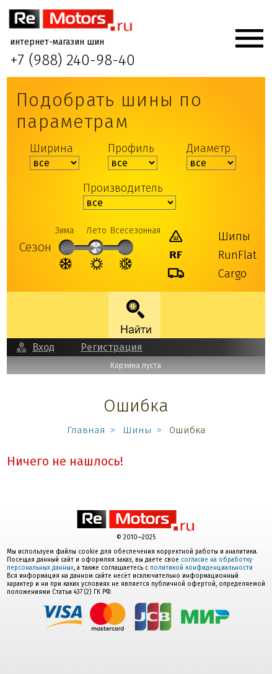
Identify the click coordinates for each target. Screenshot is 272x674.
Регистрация (112, 347)
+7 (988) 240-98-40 (72, 61)
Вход (43, 347)
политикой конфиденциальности (201, 568)
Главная (86, 430)
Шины (137, 430)
